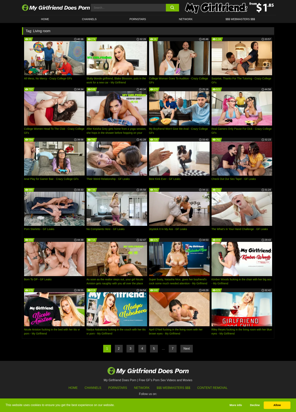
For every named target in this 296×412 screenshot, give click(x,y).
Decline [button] (255, 405)
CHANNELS (89, 19)
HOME (45, 19)
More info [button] (236, 405)
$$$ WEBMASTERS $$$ (240, 19)
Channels (93, 387)
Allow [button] (277, 405)
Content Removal (212, 387)
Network (186, 19)
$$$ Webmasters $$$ (173, 387)
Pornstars (138, 19)
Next (186, 348)
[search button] (172, 7)
